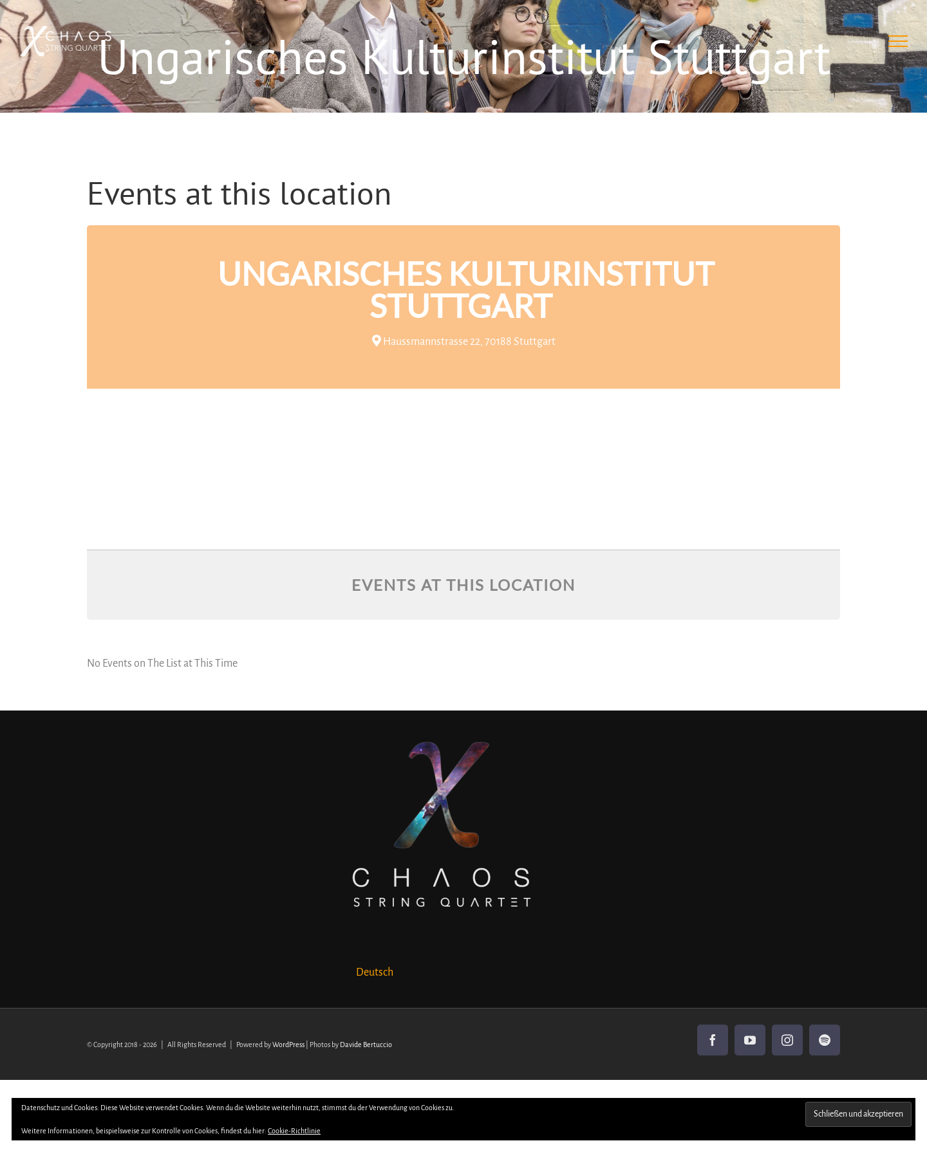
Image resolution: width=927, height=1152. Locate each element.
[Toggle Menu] (898, 41)
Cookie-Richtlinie (294, 1131)
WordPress (288, 1044)
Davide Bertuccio (366, 1044)
